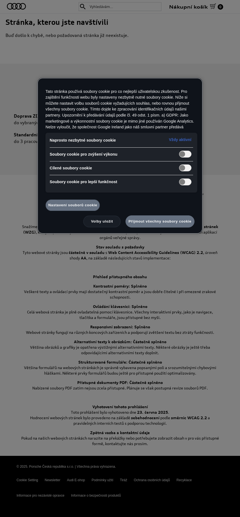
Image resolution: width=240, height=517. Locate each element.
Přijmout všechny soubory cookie (160, 221)
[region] (120, 156)
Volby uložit (102, 221)
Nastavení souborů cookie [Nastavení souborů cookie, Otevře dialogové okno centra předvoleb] (72, 205)
